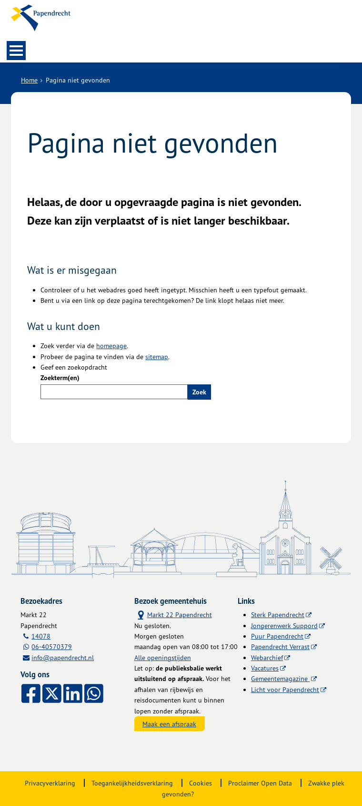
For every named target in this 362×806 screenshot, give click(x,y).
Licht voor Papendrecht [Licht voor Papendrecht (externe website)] (285, 689)
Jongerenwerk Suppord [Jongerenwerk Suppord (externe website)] (284, 625)
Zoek (199, 392)
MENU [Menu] (16, 50)
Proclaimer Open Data (260, 783)
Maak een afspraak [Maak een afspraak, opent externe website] (169, 724)
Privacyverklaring (50, 783)
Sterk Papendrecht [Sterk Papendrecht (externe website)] (277, 614)
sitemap (156, 356)
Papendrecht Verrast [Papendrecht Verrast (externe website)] (280, 646)
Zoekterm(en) (60, 377)
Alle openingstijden (162, 657)
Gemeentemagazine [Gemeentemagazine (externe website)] (280, 678)
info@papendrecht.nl (62, 657)
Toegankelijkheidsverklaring (132, 783)
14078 (40, 636)
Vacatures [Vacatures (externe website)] (265, 668)
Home (29, 80)
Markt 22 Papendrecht (173, 614)
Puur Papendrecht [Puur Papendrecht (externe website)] (277, 636)
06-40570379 (51, 646)
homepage (111, 345)
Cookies (200, 783)
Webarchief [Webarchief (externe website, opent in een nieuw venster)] (267, 657)
